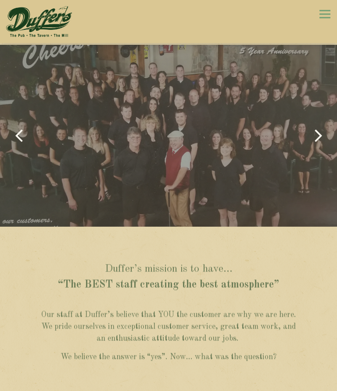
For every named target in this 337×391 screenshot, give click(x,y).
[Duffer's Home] (39, 21)
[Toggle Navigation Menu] (325, 14)
